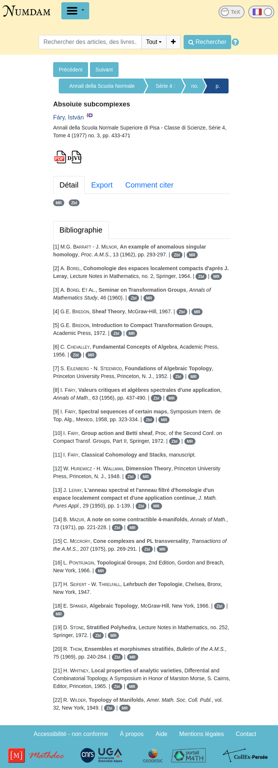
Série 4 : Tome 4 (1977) (165, 88)
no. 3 (194, 88)
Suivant (104, 70)
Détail (68, 185)
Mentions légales (201, 734)
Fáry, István (68, 117)
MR (59, 203)
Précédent (71, 70)
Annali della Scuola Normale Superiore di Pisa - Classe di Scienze (102, 88)
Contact (246, 734)
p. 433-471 (218, 88)
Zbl (74, 203)
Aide (161, 734)
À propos (132, 734)
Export (102, 185)
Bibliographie (81, 230)
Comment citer (149, 185)
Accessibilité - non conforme (71, 734)
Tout (151, 42)
